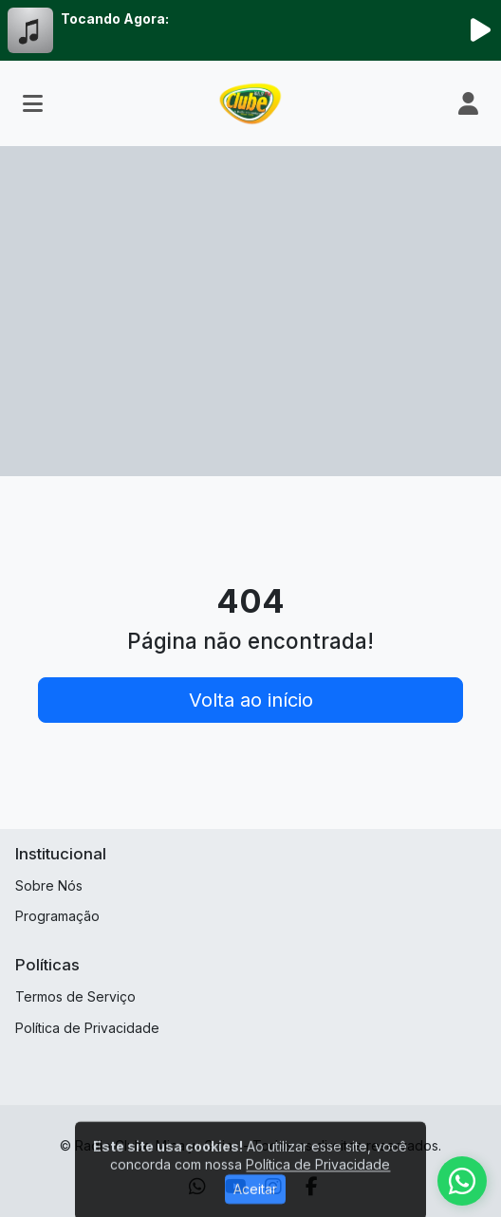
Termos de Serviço (75, 996)
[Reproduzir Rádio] (480, 30)
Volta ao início (251, 700)
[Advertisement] (250, 334)
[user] (468, 103)
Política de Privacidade (87, 1028)
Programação (57, 916)
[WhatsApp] (462, 1181)
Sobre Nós (49, 885)
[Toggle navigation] (32, 103)
